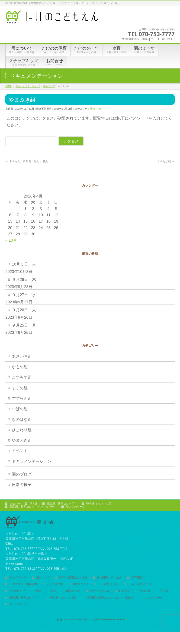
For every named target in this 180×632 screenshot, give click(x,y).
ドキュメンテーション (31, 461)
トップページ (18, 577)
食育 (39, 591)
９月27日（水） (26, 295)
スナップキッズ (99, 591)
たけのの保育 (55, 584)
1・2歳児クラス (108, 584)
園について (43, 577)
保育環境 (137, 577)
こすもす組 (165, 161)
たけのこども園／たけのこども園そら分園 (86, 619)
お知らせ (15, 503)
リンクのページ (75, 506)
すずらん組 (22, 398)
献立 (54, 591)
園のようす (73, 591)
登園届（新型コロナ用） (62, 503)
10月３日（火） (26, 264)
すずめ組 (20, 388)
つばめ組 (20, 409)
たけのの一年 (18, 591)
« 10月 (11, 240)
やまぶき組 (22, 440)
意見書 (33, 503)
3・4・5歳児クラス (140, 584)
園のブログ (96, 108)
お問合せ (124, 591)
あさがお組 (22, 356)
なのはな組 (22, 419)
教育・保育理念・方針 (73, 577)
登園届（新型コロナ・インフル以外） (33, 506)
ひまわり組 (22, 430)
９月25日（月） (26, 325)
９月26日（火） (26, 310)
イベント (20, 451)
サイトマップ (18, 604)
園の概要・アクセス (109, 577)
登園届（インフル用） (100, 503)
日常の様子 (22, 485)
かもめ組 (20, 367)
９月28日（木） (26, 279)
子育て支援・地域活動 (23, 584)
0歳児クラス (81, 584)
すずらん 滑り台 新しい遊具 (26, 161)
